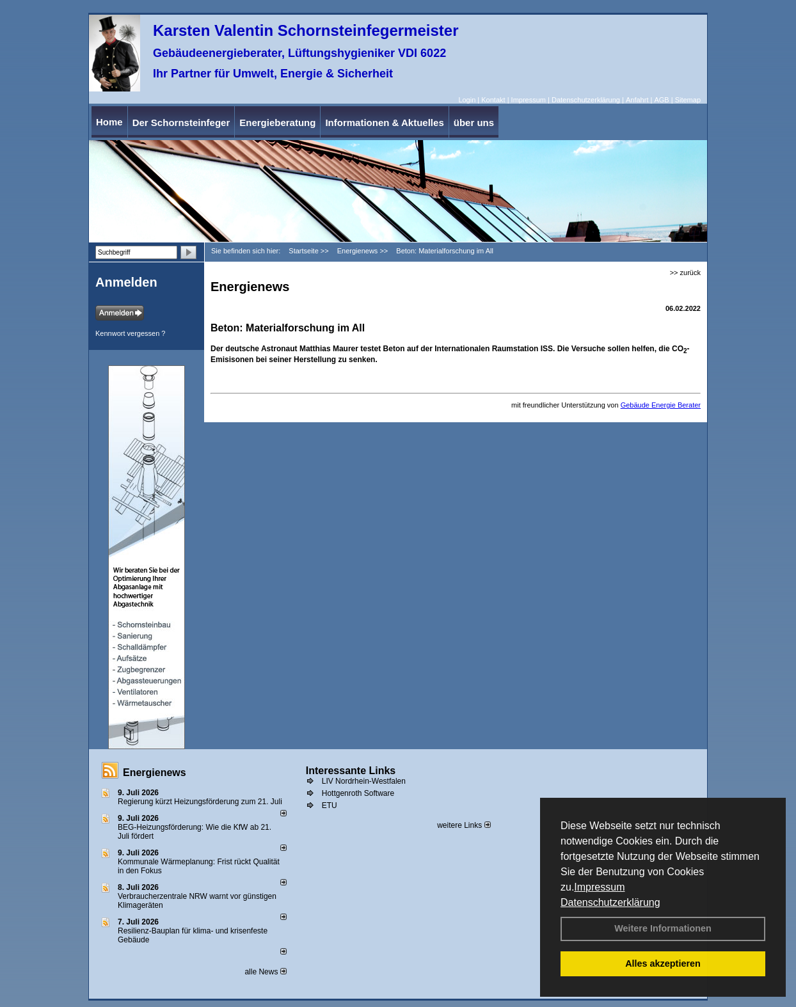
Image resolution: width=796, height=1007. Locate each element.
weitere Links (463, 825)
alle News (265, 971)
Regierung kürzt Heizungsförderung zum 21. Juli (200, 801)
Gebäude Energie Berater (661, 405)
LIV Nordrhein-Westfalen (364, 781)
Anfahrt (637, 100)
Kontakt (493, 100)
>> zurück (685, 272)
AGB (661, 100)
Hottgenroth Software (358, 793)
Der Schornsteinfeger (181, 122)
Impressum (599, 887)
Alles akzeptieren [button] (663, 963)
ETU (329, 805)
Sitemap (688, 100)
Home (109, 121)
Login (466, 100)
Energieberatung (277, 122)
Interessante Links (351, 770)
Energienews (154, 772)
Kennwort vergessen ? (130, 333)
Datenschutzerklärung (610, 902)
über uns (474, 122)
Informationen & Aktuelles (384, 122)
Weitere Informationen (663, 928)
